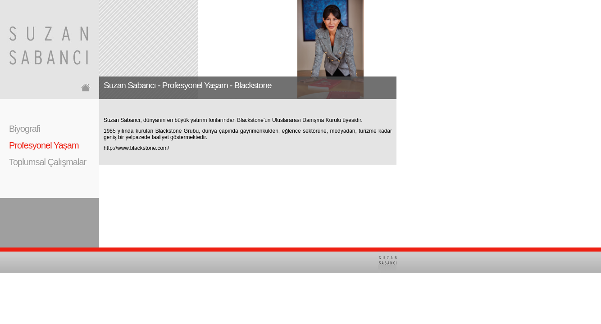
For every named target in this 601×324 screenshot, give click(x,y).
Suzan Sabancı (122, 120)
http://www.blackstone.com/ (136, 148)
